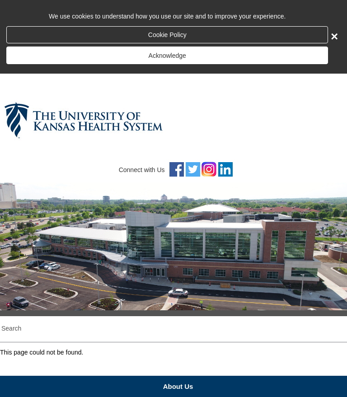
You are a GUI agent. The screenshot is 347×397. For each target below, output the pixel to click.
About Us (178, 386)
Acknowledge (167, 55)
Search (11, 328)
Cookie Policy (167, 34)
